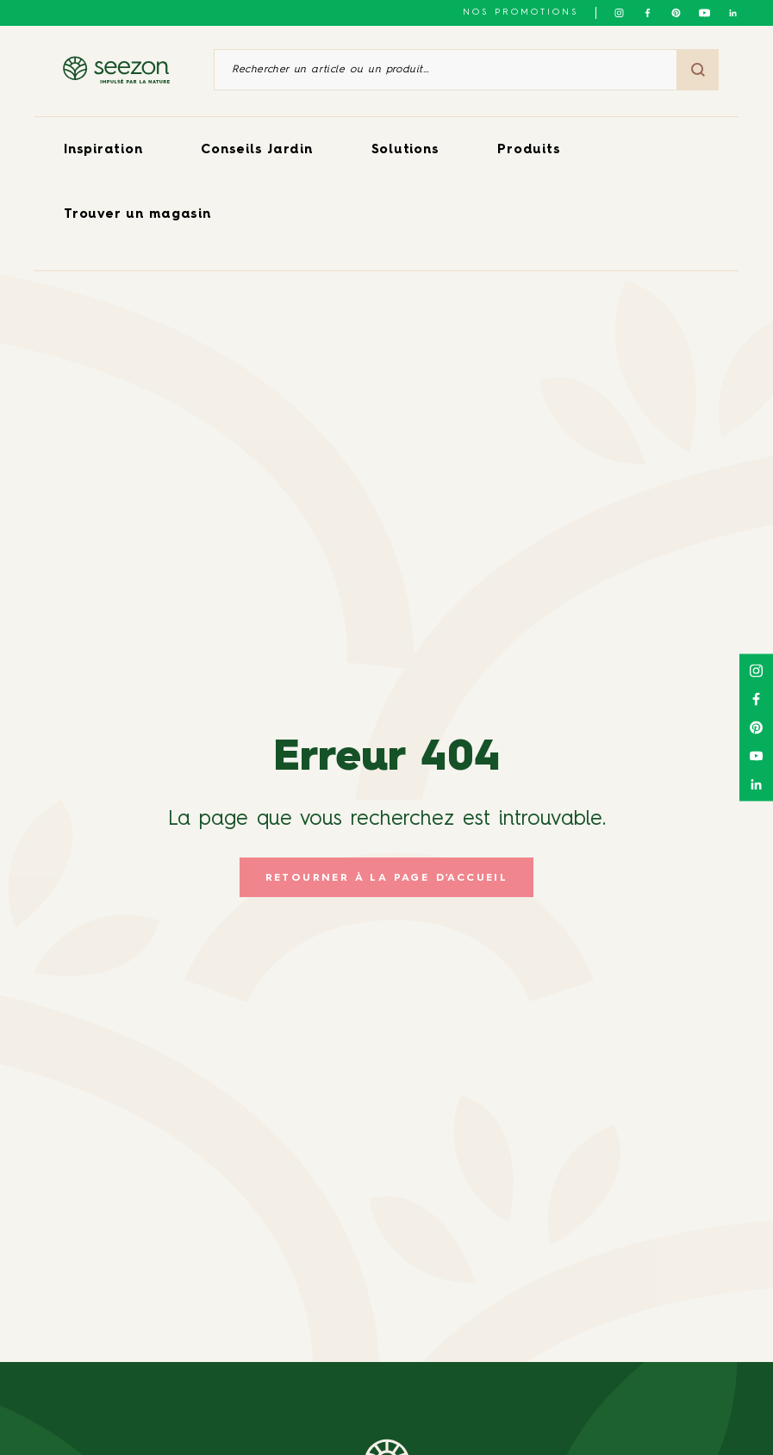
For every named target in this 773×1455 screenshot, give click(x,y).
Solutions (405, 150)
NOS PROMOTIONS (520, 12)
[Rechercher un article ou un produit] (445, 69)
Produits (528, 150)
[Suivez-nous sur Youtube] (704, 13)
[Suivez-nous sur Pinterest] (676, 13)
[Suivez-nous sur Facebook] (647, 13)
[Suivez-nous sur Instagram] (619, 13)
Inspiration (103, 150)
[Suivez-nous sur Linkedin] (733, 13)
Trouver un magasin (137, 214)
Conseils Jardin (256, 150)
